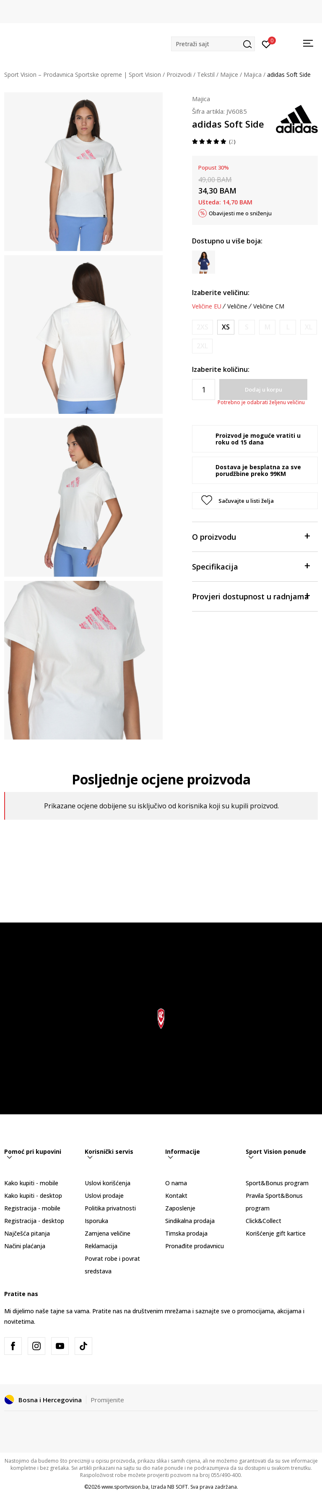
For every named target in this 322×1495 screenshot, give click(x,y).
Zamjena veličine (107, 1233)
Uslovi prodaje (104, 1196)
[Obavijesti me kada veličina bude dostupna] (202, 327)
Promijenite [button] (107, 1400)
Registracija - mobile (32, 1208)
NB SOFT (177, 1486)
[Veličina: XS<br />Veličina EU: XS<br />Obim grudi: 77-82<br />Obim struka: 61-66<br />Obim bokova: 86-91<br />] (225, 327)
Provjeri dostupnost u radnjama (250, 595)
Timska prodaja (186, 1233)
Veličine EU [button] (206, 306)
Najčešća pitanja (27, 1233)
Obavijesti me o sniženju (240, 213)
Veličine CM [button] (268, 306)
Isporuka (96, 1221)
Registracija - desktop (34, 1221)
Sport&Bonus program (277, 1183)
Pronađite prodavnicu (194, 1246)
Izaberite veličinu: (220, 292)
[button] (213, 44)
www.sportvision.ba (124, 1486)
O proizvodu (250, 536)
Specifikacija (250, 566)
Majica (253, 74)
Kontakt (176, 1196)
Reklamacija (101, 1246)
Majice (229, 74)
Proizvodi (179, 74)
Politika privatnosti (110, 1208)
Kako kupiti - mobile (31, 1183)
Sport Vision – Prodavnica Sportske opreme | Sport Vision (82, 74)
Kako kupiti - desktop (33, 1196)
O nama (176, 1183)
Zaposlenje (180, 1208)
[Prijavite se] (266, 43)
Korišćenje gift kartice (276, 1233)
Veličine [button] (237, 306)
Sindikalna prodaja (190, 1221)
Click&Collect (263, 1221)
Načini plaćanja (24, 1246)
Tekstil (206, 74)
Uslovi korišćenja (107, 1183)
